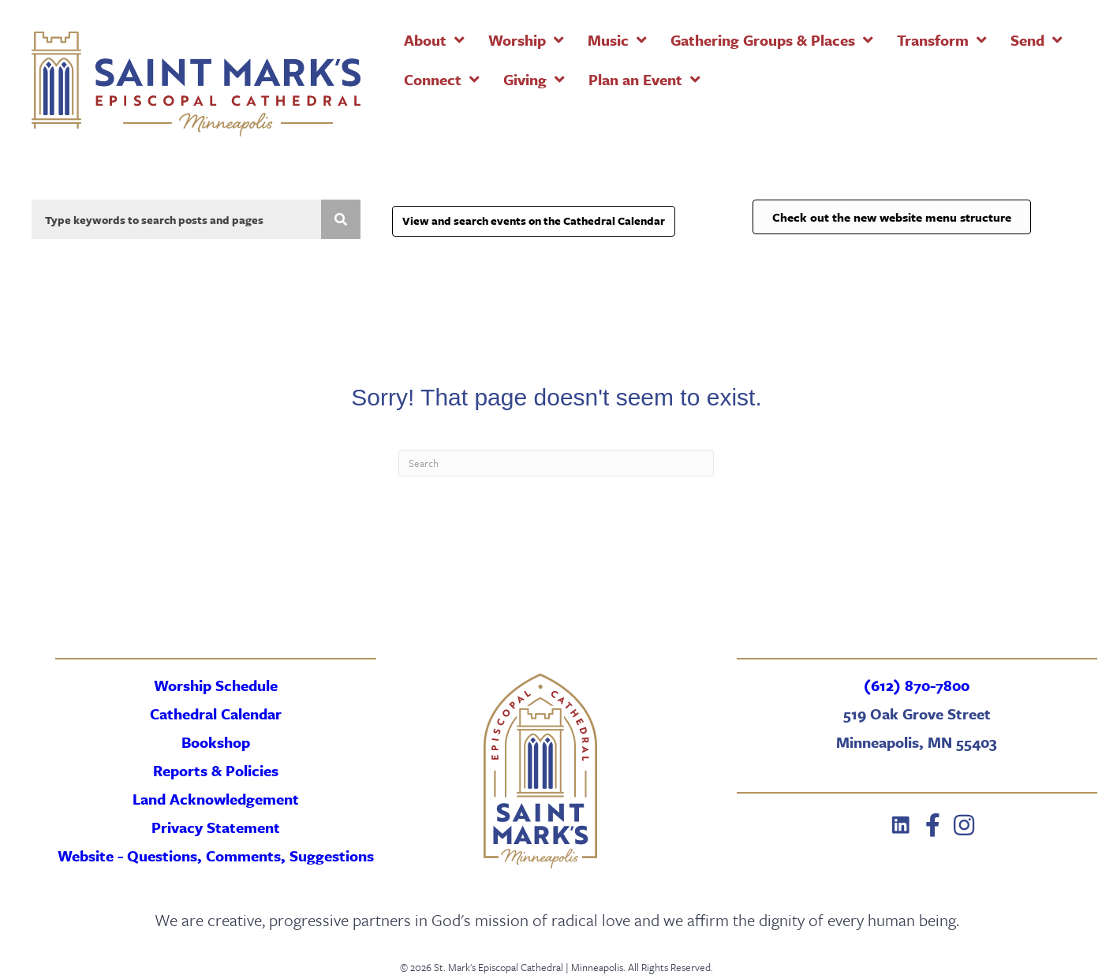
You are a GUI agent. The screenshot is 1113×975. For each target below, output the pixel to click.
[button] (901, 825)
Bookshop (215, 742)
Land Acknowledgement (216, 798)
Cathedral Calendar (216, 713)
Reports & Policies (215, 770)
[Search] (556, 463)
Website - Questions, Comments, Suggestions (216, 855)
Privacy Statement (215, 827)
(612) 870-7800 (916, 685)
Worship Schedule (216, 685)
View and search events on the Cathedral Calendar (533, 220)
